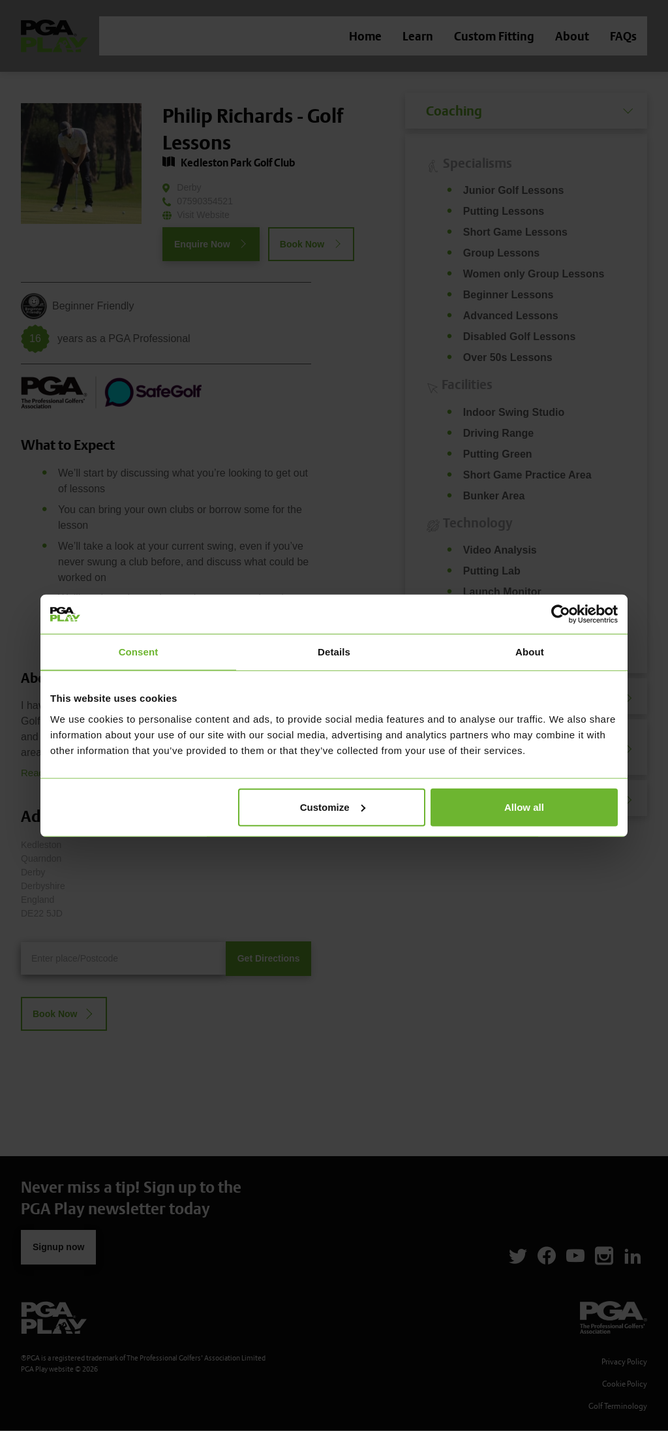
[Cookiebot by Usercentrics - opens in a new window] (561, 614)
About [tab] (529, 651)
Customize (332, 806)
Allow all (524, 806)
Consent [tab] (139, 651)
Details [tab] (334, 651)
